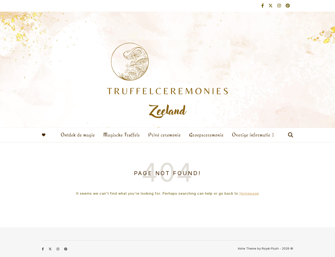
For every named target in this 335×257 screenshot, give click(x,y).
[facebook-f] (263, 5)
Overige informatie (251, 135)
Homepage (249, 193)
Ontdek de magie (78, 135)
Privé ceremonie (164, 135)
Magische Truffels (121, 135)
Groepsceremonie (206, 135)
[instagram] (279, 5)
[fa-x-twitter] (271, 5)
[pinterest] (288, 5)
